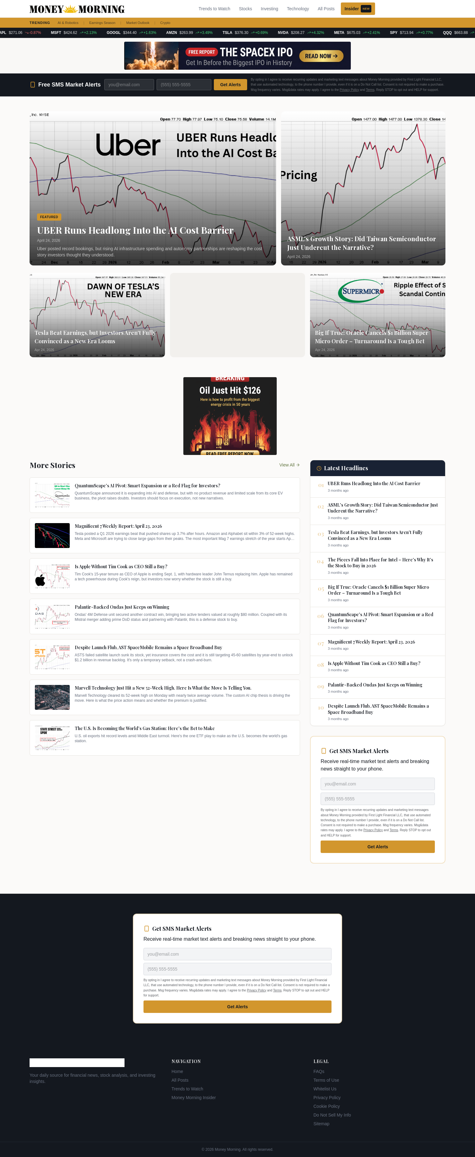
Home (177, 1071)
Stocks (245, 8)
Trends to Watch (214, 8)
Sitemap (321, 1123)
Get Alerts (230, 84)
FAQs (318, 1071)
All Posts (326, 8)
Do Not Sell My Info (332, 1114)
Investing (269, 8)
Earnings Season (102, 23)
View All (290, 464)
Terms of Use (326, 1080)
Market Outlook (137, 23)
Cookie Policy (326, 1106)
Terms (370, 89)
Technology (298, 8)
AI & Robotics (68, 23)
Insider (358, 8)
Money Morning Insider (194, 1097)
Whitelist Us (324, 1088)
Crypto (165, 23)
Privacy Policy (349, 89)
